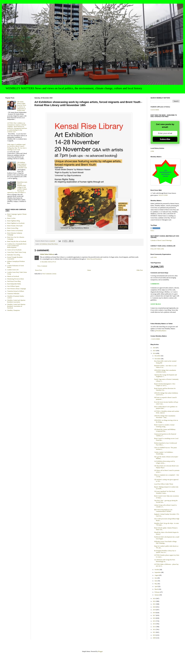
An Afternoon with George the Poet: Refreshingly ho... (164, 560)
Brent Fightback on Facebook (15, 223)
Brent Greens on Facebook (15, 230)
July (156, 578)
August (157, 575)
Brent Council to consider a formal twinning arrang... (164, 425)
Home (89, 270)
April (156, 586)
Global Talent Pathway (47, 254)
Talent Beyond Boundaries (94, 259)
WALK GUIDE (163, 195)
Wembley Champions (13, 310)
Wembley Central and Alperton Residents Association (16, 301)
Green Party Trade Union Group (16, 252)
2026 (154, 348)
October (157, 569)
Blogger (100, 651)
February (157, 592)
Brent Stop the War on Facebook (16, 241)
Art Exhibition (43, 244)
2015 (154, 621)
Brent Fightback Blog (13, 221)
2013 (154, 627)
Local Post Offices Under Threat (163, 484)
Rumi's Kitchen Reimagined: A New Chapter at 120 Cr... (164, 384)
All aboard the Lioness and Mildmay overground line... (164, 430)
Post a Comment (42, 266)
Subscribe (165, 139)
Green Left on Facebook (14, 250)
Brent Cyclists (11, 218)
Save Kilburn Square (13, 286)
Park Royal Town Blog (14, 281)
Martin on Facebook (13, 276)
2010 (154, 635)
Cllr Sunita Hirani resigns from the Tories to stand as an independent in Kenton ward (21, 106)
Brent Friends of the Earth (14, 226)
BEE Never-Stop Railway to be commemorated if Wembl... (163, 510)
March (157, 589)
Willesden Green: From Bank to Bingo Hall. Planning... (165, 542)
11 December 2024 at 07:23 (48, 262)
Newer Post (38, 270)
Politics (152, 230)
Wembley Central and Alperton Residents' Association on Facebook (16, 306)
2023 (154, 598)
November (158, 359)
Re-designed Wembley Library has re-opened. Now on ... (165, 551)
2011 (154, 632)
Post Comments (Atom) (49, 274)
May (156, 584)
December (158, 356)
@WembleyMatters (160, 331)
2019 (154, 610)
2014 (154, 624)
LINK (152, 151)
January (157, 595)
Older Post (140, 270)
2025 (154, 350)
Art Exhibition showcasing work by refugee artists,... (164, 462)
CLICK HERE (155, 110)
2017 (154, 615)
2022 (154, 601)
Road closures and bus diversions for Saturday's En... (165, 389)
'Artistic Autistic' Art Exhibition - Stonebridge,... (164, 453)
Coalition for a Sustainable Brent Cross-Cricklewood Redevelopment (16, 245)
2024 (154, 353)
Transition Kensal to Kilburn (15, 291)
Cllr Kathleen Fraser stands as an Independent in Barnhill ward (22, 165)
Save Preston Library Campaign (16, 288)
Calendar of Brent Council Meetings (161, 240)
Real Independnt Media (14, 284)
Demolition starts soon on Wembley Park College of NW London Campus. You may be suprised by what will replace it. (17, 187)
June (156, 581)
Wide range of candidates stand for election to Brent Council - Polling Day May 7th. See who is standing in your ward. (16, 147)
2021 (154, 604)
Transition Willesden (13, 293)
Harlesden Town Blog (13, 255)
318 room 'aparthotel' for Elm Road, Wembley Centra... (164, 492)
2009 (154, 638)
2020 (154, 607)
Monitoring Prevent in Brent (15, 279)
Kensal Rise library (53, 244)
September (158, 572)
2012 (154, 629)
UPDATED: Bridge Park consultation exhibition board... (165, 371)
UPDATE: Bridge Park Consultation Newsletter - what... (164, 416)
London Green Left (12, 270)
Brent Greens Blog (12, 228)
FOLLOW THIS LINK (157, 249)
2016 (154, 618)
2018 (154, 612)
